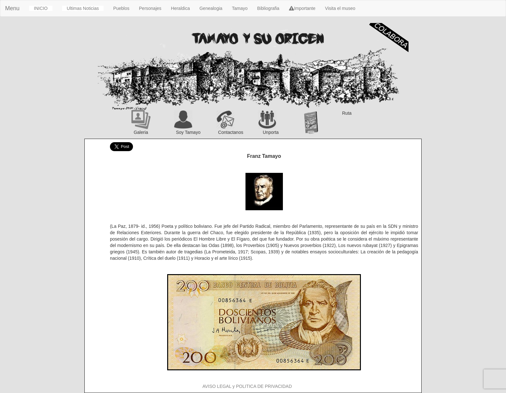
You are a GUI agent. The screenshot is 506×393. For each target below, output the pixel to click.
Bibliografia (268, 8)
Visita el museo (340, 8)
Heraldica (180, 8)
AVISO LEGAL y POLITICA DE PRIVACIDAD (247, 386)
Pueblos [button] (121, 8)
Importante (302, 8)
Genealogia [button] (210, 8)
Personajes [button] (150, 8)
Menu (12, 8)
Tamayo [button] (240, 8)
